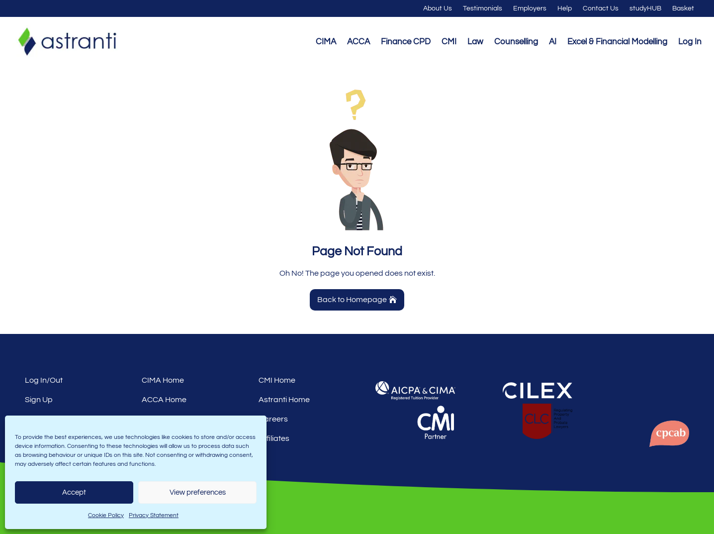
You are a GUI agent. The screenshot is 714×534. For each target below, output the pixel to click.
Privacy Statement (153, 515)
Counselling (516, 41)
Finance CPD (406, 41)
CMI (449, 41)
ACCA (358, 41)
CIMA (326, 41)
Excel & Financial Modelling (617, 41)
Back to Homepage (352, 300)
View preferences (198, 492)
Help (564, 8)
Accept (74, 492)
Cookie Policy (106, 515)
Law (475, 41)
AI (552, 41)
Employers (529, 8)
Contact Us (601, 8)
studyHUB (645, 8)
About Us (437, 8)
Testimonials (482, 8)
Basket (683, 8)
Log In (690, 41)
